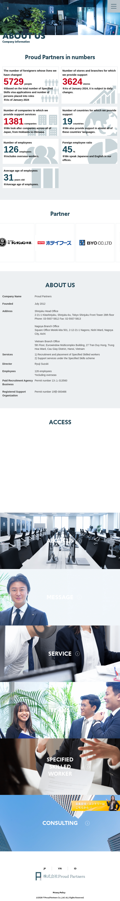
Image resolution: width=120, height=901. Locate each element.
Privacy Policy (59, 892)
